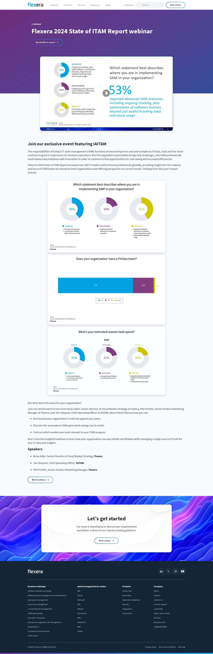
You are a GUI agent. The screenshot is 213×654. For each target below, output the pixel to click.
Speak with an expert (45, 42)
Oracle (79, 595)
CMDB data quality (35, 613)
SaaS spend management (38, 600)
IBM (78, 591)
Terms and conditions (167, 647)
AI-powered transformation (39, 631)
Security (125, 604)
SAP (78, 604)
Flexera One (127, 591)
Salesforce (81, 622)
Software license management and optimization (47, 595)
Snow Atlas (126, 595)
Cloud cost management (38, 604)
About (156, 591)
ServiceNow (82, 613)
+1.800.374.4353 (160, 627)
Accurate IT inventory (36, 618)
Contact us (158, 600)
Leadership (158, 609)
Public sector (33, 635)
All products (127, 613)
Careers (157, 595)
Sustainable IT (33, 627)
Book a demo (175, 5)
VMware (80, 609)
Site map (181, 647)
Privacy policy (150, 647)
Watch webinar (39, 479)
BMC (79, 627)
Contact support (160, 604)
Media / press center (162, 613)
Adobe (80, 631)
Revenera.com (159, 622)
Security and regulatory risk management (44, 622)
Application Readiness (131, 600)
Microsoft (81, 600)
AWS (79, 618)
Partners (157, 618)
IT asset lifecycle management (40, 609)
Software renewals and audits (39, 591)
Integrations (127, 609)
